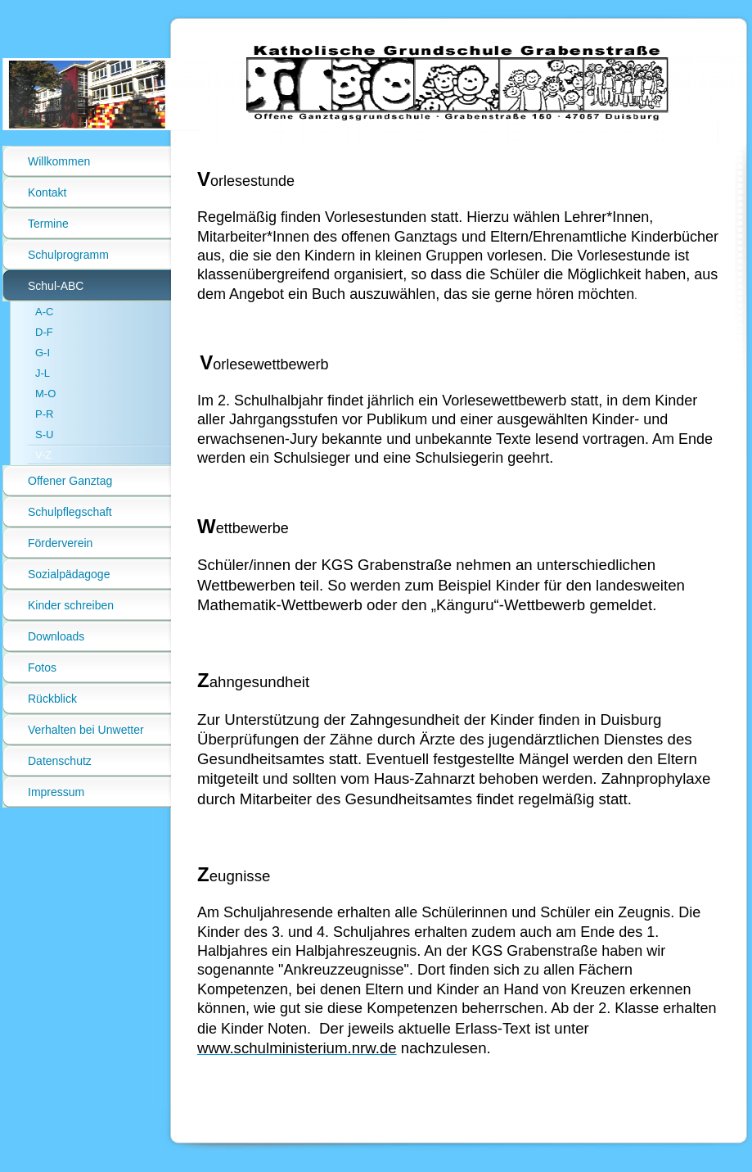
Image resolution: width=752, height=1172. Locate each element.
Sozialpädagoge (69, 574)
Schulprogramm (68, 254)
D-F (44, 332)
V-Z (43, 455)
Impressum (56, 792)
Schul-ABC (55, 285)
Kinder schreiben (71, 605)
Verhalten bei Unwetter (86, 729)
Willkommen (59, 161)
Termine (48, 223)
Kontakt (47, 192)
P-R (44, 414)
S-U (44, 434)
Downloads (56, 636)
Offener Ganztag (70, 480)
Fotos (42, 667)
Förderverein (60, 543)
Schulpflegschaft (70, 511)
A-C (44, 311)
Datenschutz (60, 760)
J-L (42, 373)
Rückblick (52, 698)
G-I (42, 352)
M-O (45, 393)
